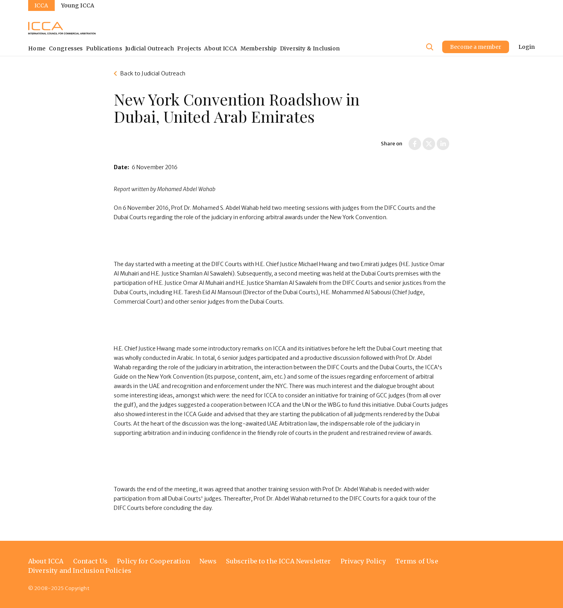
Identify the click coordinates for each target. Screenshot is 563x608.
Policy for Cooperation (153, 561)
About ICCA (220, 48)
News (208, 561)
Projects (189, 48)
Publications (104, 48)
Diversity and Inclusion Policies (79, 570)
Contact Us (90, 561)
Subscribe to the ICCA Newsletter (278, 561)
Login (526, 46)
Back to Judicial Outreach (152, 73)
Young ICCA (77, 5)
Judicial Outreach (149, 48)
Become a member (475, 46)
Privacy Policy (363, 561)
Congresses (66, 48)
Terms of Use (416, 561)
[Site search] (429, 47)
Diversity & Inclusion (310, 48)
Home (37, 48)
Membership (258, 48)
